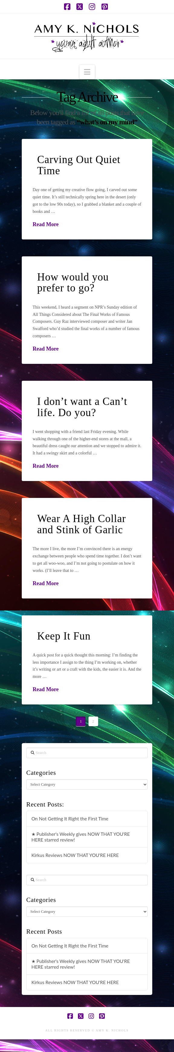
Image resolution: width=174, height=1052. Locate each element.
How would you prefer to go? (73, 282)
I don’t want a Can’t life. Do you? (82, 407)
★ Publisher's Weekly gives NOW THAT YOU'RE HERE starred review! (80, 836)
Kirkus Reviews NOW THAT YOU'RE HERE (75, 855)
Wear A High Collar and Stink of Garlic (81, 524)
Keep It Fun (64, 636)
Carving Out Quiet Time (78, 165)
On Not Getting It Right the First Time (69, 818)
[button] (87, 72)
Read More (46, 224)
